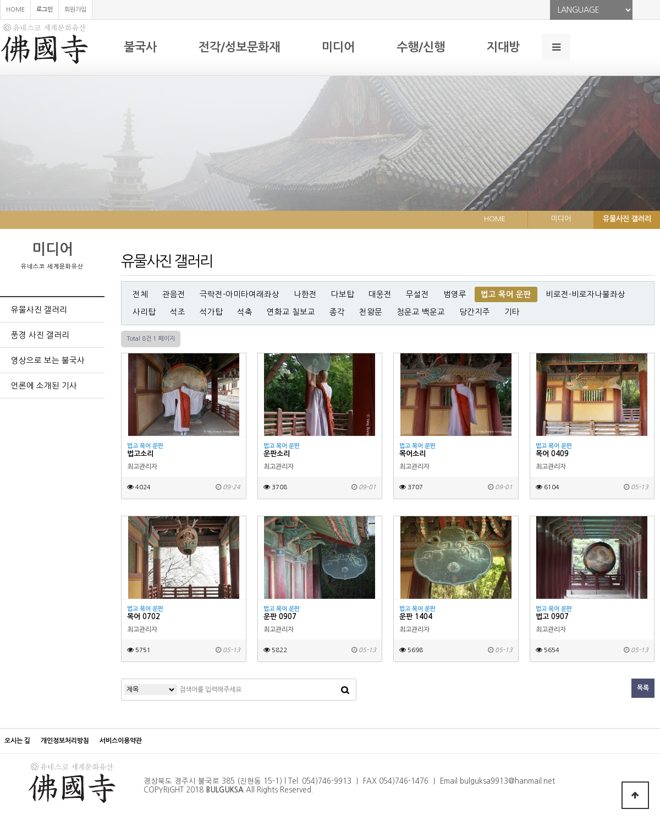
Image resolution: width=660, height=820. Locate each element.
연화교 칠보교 (291, 312)
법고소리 (140, 453)
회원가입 (75, 10)
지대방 (503, 47)
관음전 (173, 294)
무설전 (417, 294)
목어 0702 (143, 616)
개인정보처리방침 (65, 740)
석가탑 (211, 312)
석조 (177, 312)
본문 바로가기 (0, 0)
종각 (337, 312)
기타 (512, 312)
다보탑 (342, 294)
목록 (643, 688)
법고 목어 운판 (506, 294)
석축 (244, 312)
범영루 (454, 294)
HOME (15, 10)
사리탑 (144, 312)
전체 (140, 294)
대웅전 (380, 294)
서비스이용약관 (121, 740)
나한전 (305, 294)
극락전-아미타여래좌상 (239, 294)
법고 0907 (552, 616)
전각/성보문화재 (239, 47)
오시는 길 (17, 740)
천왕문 (370, 312)
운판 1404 (415, 616)
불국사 (140, 47)
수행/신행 (421, 47)
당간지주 (474, 312)
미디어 (338, 47)
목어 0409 (552, 453)
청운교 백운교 (421, 312)
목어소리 (412, 453)
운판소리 (276, 453)
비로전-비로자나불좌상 (585, 294)
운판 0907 (279, 616)
